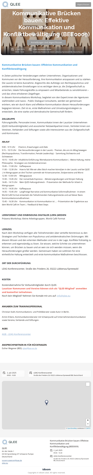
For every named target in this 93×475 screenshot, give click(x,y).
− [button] (88, 424)
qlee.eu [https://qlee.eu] (5, 463)
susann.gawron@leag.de (12, 460)
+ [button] (88, 420)
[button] (88, 384)
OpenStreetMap (72, 428)
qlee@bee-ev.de (30, 348)
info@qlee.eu (63, 295)
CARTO (88, 428)
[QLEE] (22, 442)
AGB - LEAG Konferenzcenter (16, 334)
